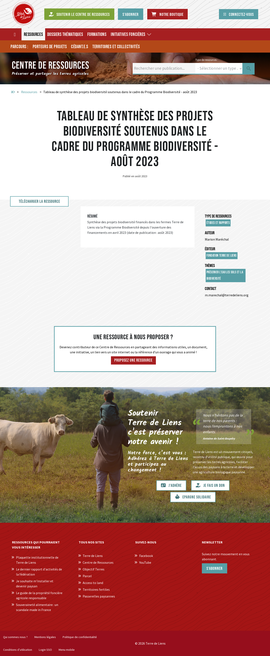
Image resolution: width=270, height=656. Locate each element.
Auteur (210, 232)
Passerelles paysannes (99, 596)
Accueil (13, 92)
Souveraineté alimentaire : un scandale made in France (37, 607)
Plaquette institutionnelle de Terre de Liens (37, 560)
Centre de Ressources (98, 562)
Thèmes (210, 265)
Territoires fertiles (96, 589)
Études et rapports (218, 223)
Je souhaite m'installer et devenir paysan (34, 583)
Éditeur (210, 249)
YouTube (145, 562)
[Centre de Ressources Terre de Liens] (23, 13)
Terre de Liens (93, 556)
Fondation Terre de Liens (222, 256)
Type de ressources (218, 216)
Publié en (128, 176)
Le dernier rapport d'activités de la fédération (39, 571)
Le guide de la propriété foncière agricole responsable (39, 595)
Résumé (92, 216)
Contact (210, 288)
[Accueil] (15, 34)
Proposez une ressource (133, 360)
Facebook (146, 556)
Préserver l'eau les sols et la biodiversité (225, 275)
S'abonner (215, 568)
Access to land (93, 583)
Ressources (29, 92)
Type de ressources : (206, 59)
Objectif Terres (93, 569)
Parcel (87, 576)
